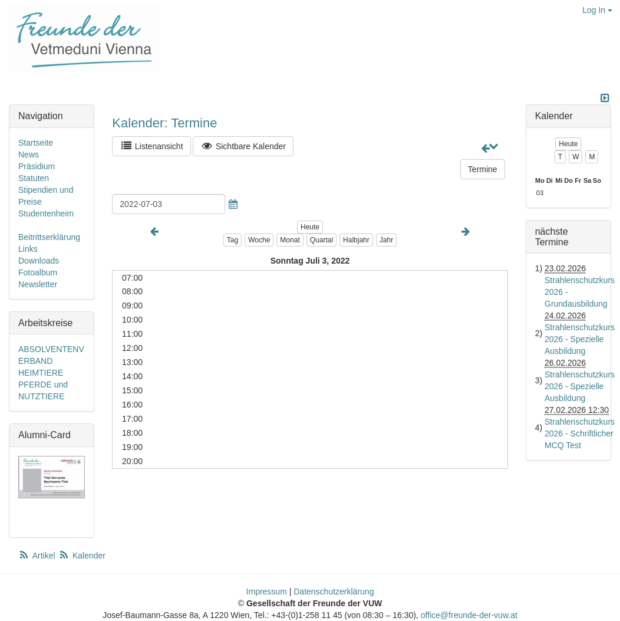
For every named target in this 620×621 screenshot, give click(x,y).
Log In (597, 10)
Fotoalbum (37, 272)
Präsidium (36, 166)
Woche (259, 240)
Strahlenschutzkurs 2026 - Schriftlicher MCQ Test (580, 433)
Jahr (386, 240)
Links (28, 249)
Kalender (82, 555)
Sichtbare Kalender (243, 146)
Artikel (38, 555)
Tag (232, 240)
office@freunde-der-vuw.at (469, 615)
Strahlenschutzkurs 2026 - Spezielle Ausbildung (580, 339)
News (28, 154)
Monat (289, 240)
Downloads (38, 260)
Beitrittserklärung (49, 237)
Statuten (33, 178)
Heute (310, 227)
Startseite (35, 142)
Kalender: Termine (164, 123)
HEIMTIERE (40, 372)
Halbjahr (356, 240)
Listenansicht (151, 146)
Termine (482, 169)
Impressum (266, 591)
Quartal (321, 240)
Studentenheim (46, 213)
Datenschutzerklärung (333, 591)
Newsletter (37, 284)
